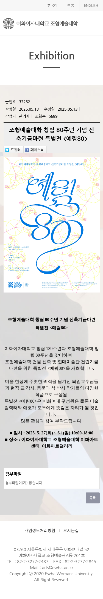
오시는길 (71, 530)
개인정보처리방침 (39, 530)
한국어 (52, 5)
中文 (70, 5)
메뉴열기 (94, 22)
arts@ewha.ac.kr (57, 567)
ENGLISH (91, 5)
